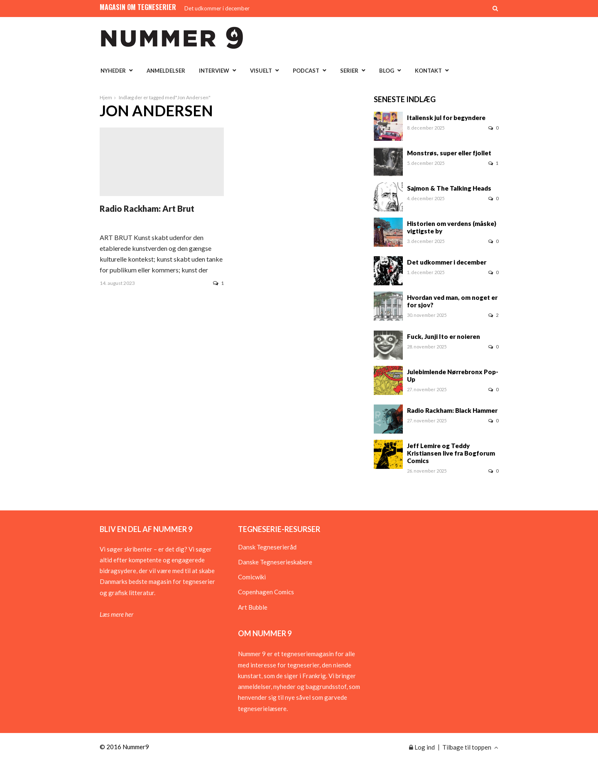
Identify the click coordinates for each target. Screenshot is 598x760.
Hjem (106, 97)
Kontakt (428, 70)
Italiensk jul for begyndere (446, 117)
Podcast (306, 70)
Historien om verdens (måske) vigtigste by (451, 227)
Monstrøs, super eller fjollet (449, 153)
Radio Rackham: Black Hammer (452, 410)
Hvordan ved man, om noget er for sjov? (452, 301)
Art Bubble (252, 607)
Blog (386, 70)
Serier (349, 70)
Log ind (422, 747)
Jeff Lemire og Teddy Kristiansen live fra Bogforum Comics (451, 453)
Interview (214, 70)
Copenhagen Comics (266, 592)
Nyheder (113, 70)
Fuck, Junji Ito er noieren (443, 336)
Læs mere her (116, 614)
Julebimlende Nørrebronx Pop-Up (452, 375)
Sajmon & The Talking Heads (449, 188)
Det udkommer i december (217, 8)
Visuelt (261, 70)
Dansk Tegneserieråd (267, 547)
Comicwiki (252, 577)
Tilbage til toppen (470, 747)
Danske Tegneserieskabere (275, 562)
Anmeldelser (166, 70)
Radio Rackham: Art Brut (147, 208)
